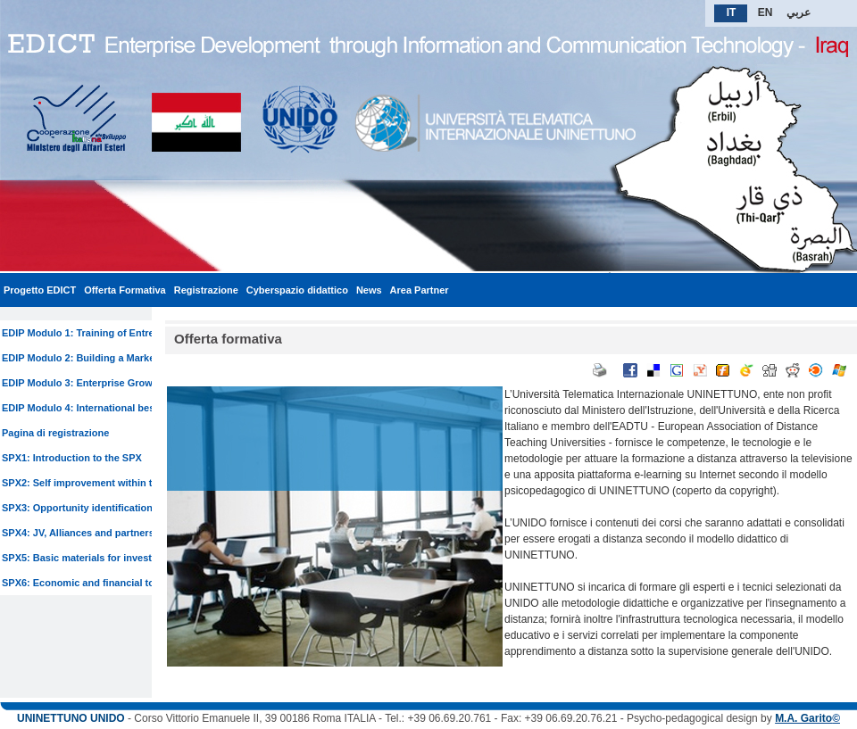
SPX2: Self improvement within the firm (93, 482)
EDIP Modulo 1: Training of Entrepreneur (96, 332)
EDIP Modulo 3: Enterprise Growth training (101, 382)
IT (731, 12)
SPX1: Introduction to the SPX (72, 457)
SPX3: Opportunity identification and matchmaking (120, 507)
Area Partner (419, 290)
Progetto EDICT (40, 290)
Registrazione (206, 290)
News (369, 290)
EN (765, 12)
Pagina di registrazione (55, 432)
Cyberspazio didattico (297, 290)
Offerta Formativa (125, 290)
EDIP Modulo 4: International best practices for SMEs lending (144, 407)
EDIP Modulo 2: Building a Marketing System (106, 357)
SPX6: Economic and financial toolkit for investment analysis (144, 582)
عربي (798, 12)
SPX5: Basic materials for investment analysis (109, 557)
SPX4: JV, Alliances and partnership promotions (114, 532)
